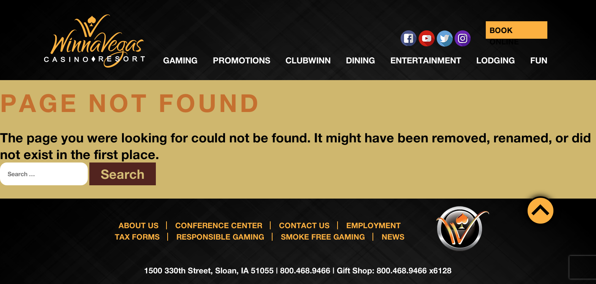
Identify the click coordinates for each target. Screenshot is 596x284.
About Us (139, 225)
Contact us (304, 225)
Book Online (504, 32)
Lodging (495, 60)
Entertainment (425, 60)
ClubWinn (308, 60)
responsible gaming (220, 236)
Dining (360, 60)
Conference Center (218, 225)
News (393, 236)
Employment (373, 225)
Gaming (180, 60)
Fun (538, 60)
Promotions (241, 60)
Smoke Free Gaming (323, 236)
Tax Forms (137, 236)
